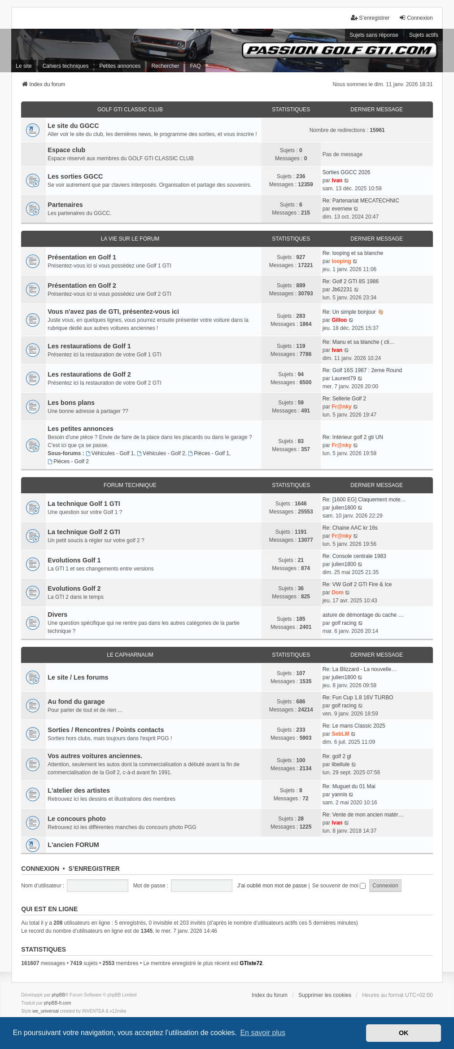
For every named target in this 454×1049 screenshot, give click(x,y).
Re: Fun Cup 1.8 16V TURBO (358, 697)
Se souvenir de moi (339, 885)
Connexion (40, 868)
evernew (342, 209)
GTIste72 (251, 963)
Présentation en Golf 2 (82, 285)
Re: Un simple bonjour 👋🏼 (353, 312)
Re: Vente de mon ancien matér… (363, 815)
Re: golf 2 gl (337, 756)
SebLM (340, 734)
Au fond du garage (76, 701)
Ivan (337, 180)
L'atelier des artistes (79, 790)
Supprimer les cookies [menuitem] (324, 995)
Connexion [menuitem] (415, 17)
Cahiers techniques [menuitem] (66, 66)
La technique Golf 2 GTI (84, 531)
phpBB (58, 994)
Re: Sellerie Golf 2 (344, 398)
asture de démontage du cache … (363, 615)
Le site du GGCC (73, 125)
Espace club (66, 150)
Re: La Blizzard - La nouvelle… (360, 669)
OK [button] (404, 1032)
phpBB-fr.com (57, 1003)
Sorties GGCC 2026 (347, 172)
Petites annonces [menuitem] (119, 66)
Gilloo (339, 320)
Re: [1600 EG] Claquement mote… (364, 499)
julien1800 (344, 508)
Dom (338, 592)
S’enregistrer (94, 868)
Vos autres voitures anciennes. (95, 755)
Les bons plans (71, 402)
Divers (57, 614)
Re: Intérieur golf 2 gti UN (353, 437)
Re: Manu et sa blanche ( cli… (359, 342)
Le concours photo (77, 818)
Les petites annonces (80, 428)
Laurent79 (344, 378)
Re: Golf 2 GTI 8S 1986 (351, 281)
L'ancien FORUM (73, 844)
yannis (339, 794)
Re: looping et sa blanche (353, 253)
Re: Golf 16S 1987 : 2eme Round (362, 370)
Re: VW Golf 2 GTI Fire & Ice (357, 584)
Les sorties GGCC (75, 176)
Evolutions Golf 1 (74, 560)
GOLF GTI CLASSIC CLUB (130, 109)
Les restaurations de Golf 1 (89, 346)
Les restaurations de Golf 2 (89, 374)
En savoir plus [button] (262, 1032)
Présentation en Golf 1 (82, 257)
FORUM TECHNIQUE (130, 485)
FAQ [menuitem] (195, 66)
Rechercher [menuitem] (165, 66)
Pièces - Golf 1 (208, 453)
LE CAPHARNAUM (130, 655)
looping (341, 261)
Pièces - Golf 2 (68, 461)
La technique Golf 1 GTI (84, 503)
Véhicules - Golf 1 (110, 453)
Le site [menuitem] (23, 66)
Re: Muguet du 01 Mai (349, 786)
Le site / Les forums (78, 677)
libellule (340, 764)
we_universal (45, 1011)
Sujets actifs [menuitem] (423, 35)
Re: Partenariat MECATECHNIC (361, 201)
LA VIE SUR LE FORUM (130, 239)
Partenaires (65, 204)
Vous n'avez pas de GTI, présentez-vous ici (113, 311)
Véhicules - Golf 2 (161, 453)
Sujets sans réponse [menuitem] (373, 35)
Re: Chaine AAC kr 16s (350, 528)
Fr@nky (341, 407)
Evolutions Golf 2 (74, 588)
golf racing (344, 623)
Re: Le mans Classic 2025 (354, 726)
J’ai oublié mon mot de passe (272, 885)
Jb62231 (342, 289)
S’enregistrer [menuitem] (370, 17)
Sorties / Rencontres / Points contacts (106, 729)
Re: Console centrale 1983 (354, 556)
